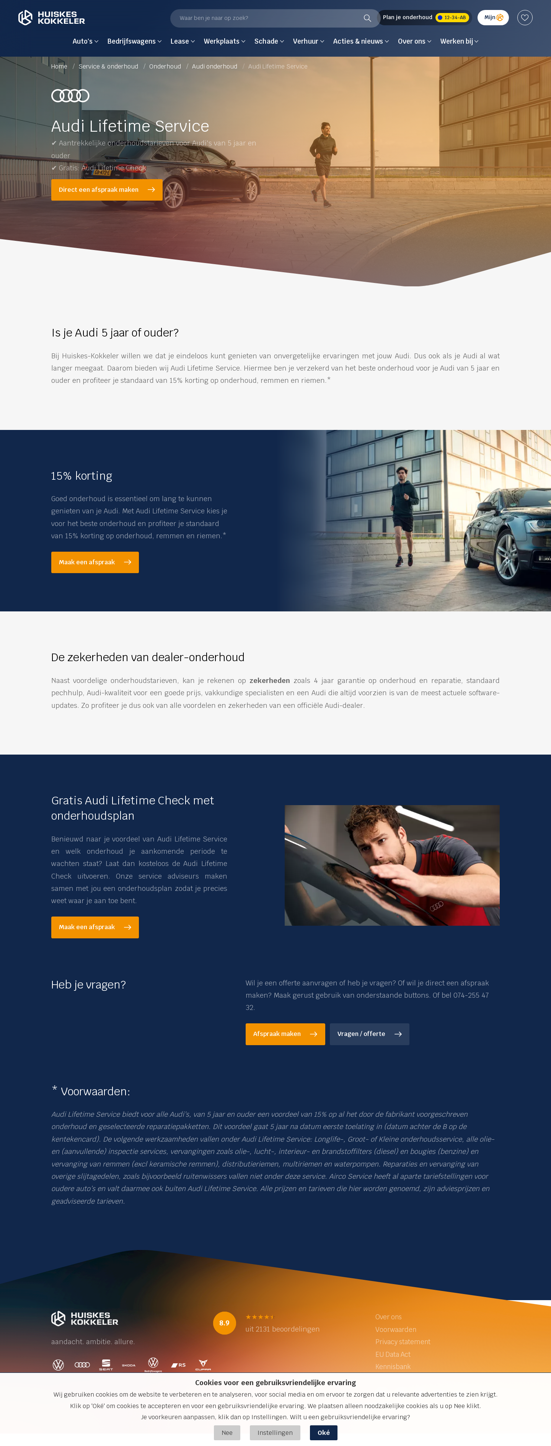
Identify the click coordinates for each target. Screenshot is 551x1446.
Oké (324, 1433)
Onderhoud (166, 66)
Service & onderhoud (109, 66)
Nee (227, 1433)
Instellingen (275, 1433)
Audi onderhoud (215, 66)
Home (60, 66)
